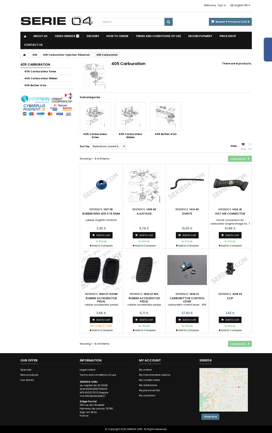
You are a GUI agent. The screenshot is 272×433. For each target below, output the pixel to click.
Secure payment (200, 36)
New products (29, 375)
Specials (25, 370)
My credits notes (149, 380)
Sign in (222, 5)
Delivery (93, 36)
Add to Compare (102, 245)
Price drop (228, 36)
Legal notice (87, 370)
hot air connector (230, 214)
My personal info (149, 390)
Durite (187, 214)
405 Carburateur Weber (41, 78)
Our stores (27, 380)
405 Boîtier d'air (35, 85)
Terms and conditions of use (158, 36)
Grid (243, 146)
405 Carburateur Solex (40, 71)
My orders (145, 370)
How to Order (117, 36)
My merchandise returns (154, 375)
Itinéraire (210, 417)
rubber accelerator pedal (101, 299)
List (250, 146)
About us (40, 36)
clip (230, 298)
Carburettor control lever (187, 299)
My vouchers (147, 395)
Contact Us (33, 45)
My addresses (148, 385)
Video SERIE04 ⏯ (67, 36)
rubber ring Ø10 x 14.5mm (101, 214)
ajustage (144, 214)
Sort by (85, 146)
